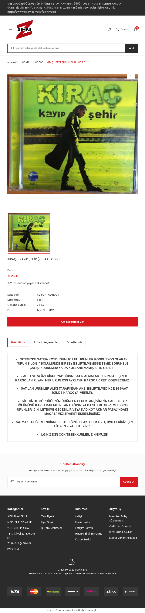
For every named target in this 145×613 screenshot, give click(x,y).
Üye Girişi (47, 522)
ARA (131, 48)
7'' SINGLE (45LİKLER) (19, 543)
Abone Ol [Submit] (126, 482)
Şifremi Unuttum (51, 528)
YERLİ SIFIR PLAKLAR (18, 528)
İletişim (79, 516)
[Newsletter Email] (72, 482)
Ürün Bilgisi (18, 342)
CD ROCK (55, 295)
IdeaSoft (52, 610)
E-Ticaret (64, 610)
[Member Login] (117, 29)
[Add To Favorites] (131, 75)
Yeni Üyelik (47, 516)
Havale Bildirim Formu (88, 533)
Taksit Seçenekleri (46, 342)
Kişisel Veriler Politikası (123, 538)
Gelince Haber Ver (72, 322)
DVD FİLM (13, 549)
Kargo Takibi (83, 539)
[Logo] (24, 29)
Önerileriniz (74, 342)
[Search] (72, 48)
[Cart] (135, 29)
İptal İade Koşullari (121, 532)
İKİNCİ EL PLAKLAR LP (19, 522)
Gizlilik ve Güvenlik (120, 526)
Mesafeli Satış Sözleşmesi (118, 518)
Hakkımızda (82, 522)
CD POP (42, 295)
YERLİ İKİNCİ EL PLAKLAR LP (21, 535)
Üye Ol (124, 29)
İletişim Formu (84, 528)
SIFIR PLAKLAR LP (17, 516)
